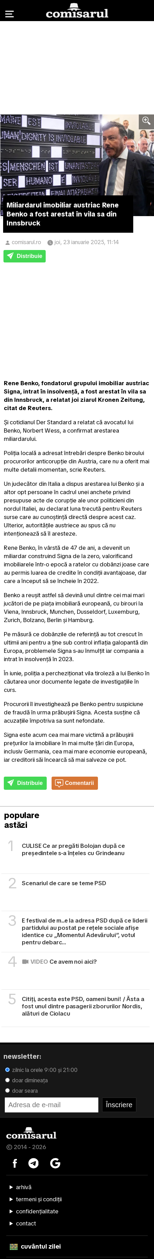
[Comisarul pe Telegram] (33, 1162)
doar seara (21, 1090)
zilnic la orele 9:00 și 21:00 (41, 1070)
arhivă (23, 1187)
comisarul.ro (26, 242)
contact (26, 1223)
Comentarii (74, 783)
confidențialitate (37, 1211)
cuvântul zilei (35, 1246)
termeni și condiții (39, 1199)
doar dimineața (26, 1080)
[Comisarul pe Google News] (55, 1162)
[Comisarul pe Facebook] (15, 1162)
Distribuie (24, 256)
